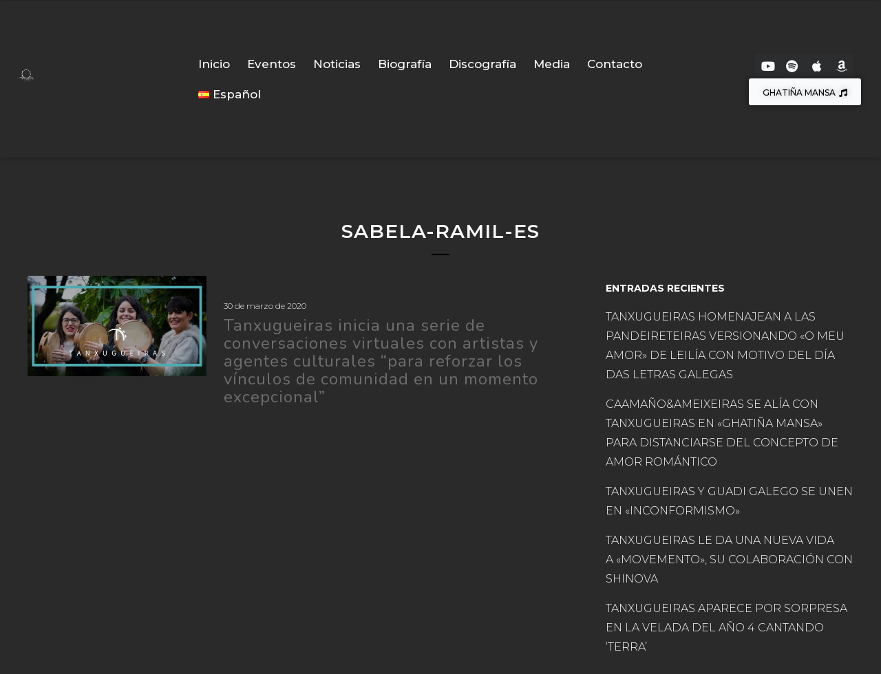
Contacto (614, 64)
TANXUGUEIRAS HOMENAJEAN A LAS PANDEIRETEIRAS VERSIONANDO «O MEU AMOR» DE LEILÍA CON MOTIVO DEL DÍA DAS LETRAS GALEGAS (725, 345)
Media (551, 64)
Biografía (405, 64)
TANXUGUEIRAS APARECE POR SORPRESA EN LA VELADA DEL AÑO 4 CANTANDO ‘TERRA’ (726, 627)
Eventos (271, 64)
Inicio (214, 64)
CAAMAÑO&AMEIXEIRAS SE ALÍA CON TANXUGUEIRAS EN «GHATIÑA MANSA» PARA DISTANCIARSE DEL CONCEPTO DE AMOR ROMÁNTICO (722, 433)
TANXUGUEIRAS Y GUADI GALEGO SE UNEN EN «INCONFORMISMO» (729, 501)
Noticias (337, 64)
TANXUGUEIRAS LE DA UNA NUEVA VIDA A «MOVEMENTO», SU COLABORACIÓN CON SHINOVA (729, 559)
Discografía (482, 64)
